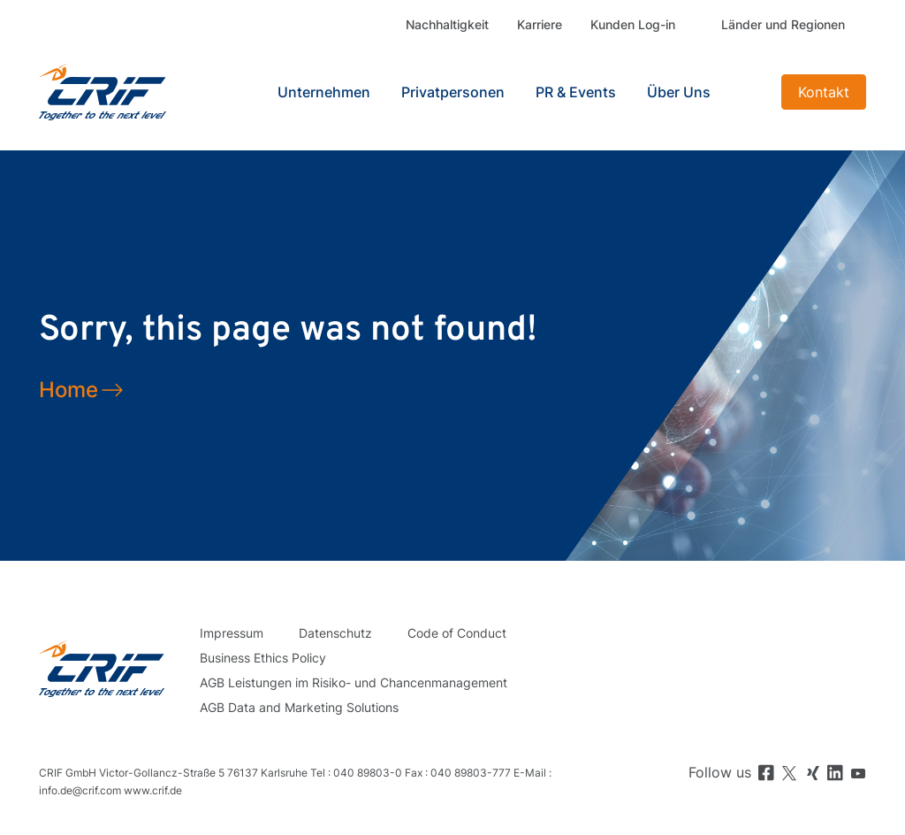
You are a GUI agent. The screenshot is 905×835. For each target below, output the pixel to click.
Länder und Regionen (783, 24)
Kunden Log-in (632, 24)
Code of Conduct (456, 632)
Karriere (539, 24)
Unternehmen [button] (324, 92)
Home (68, 389)
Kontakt (823, 92)
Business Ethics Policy (263, 657)
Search (750, 92)
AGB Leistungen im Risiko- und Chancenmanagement (353, 682)
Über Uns (679, 92)
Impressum (231, 632)
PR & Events (576, 92)
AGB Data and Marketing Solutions (299, 707)
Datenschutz (335, 632)
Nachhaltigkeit (447, 24)
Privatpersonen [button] (453, 92)
